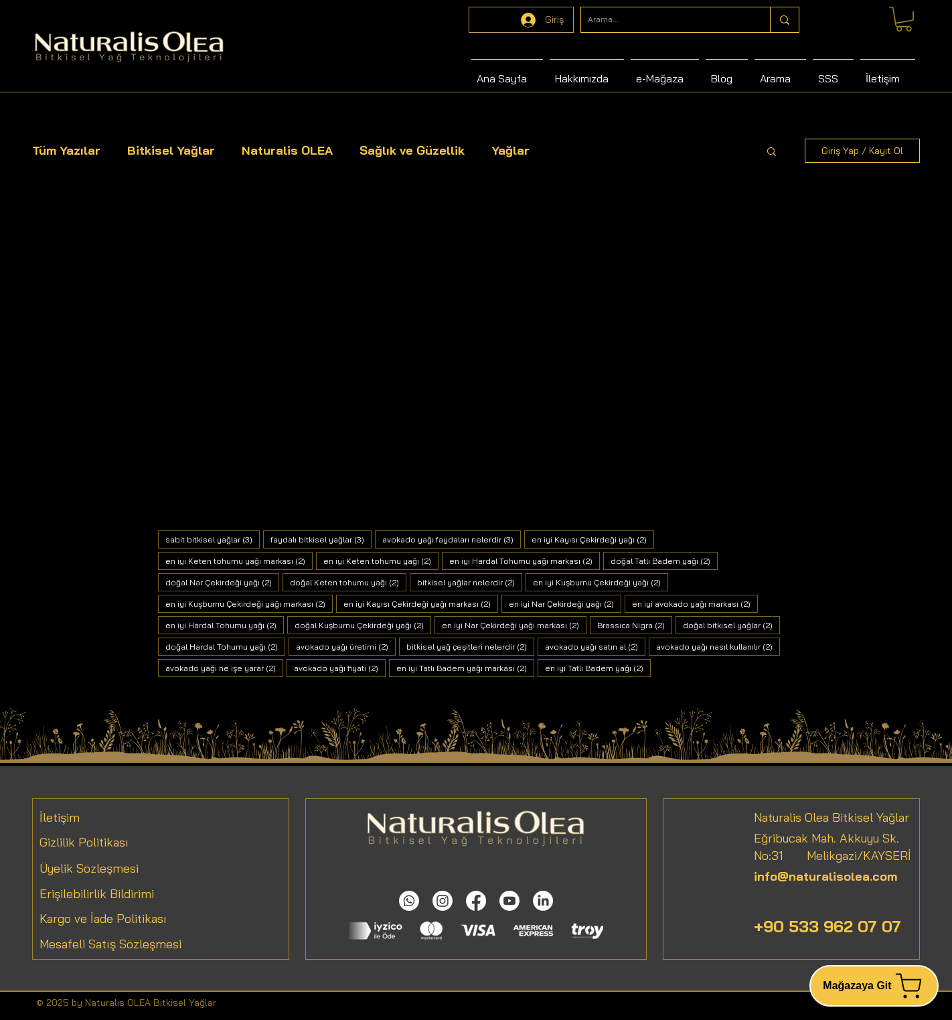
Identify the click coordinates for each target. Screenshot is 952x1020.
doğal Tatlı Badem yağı (664, 560)
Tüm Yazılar (66, 150)
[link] (904, 19)
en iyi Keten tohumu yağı (381, 560)
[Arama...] (665, 19)
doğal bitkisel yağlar (731, 625)
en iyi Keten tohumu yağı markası (239, 560)
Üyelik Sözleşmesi (89, 868)
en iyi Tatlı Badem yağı (598, 667)
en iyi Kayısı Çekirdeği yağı (593, 539)
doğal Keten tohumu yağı (348, 582)
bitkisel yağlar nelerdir (469, 582)
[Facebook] (476, 901)
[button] (771, 152)
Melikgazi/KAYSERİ (847, 855)
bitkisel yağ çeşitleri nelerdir (470, 646)
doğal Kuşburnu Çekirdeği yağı (363, 625)
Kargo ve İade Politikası (103, 918)
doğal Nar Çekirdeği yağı (222, 582)
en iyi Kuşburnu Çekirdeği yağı (600, 582)
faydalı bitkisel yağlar (321, 539)
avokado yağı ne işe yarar (224, 667)
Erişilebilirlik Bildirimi (96, 893)
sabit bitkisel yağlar (212, 539)
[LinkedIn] (543, 901)
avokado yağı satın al (595, 646)
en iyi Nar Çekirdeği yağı (565, 603)
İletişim (59, 817)
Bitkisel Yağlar (171, 150)
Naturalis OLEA (287, 150)
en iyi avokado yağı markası (695, 603)
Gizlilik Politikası (84, 842)
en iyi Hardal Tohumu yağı (224, 625)
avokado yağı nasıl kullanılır (718, 646)
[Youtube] (509, 901)
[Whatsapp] (409, 901)
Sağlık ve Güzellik (412, 150)
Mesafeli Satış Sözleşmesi (110, 944)
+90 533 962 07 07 (827, 926)
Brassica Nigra (634, 625)
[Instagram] (442, 901)
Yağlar (510, 150)
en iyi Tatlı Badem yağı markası (465, 667)
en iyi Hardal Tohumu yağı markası (524, 560)
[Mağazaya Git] (874, 986)
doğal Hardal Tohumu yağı (225, 646)
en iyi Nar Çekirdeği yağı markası (514, 625)
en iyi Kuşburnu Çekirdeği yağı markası (249, 603)
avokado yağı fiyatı (340, 667)
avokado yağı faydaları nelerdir (451, 539)
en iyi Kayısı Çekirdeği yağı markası (420, 603)
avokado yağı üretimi (346, 646)
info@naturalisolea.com (825, 876)
